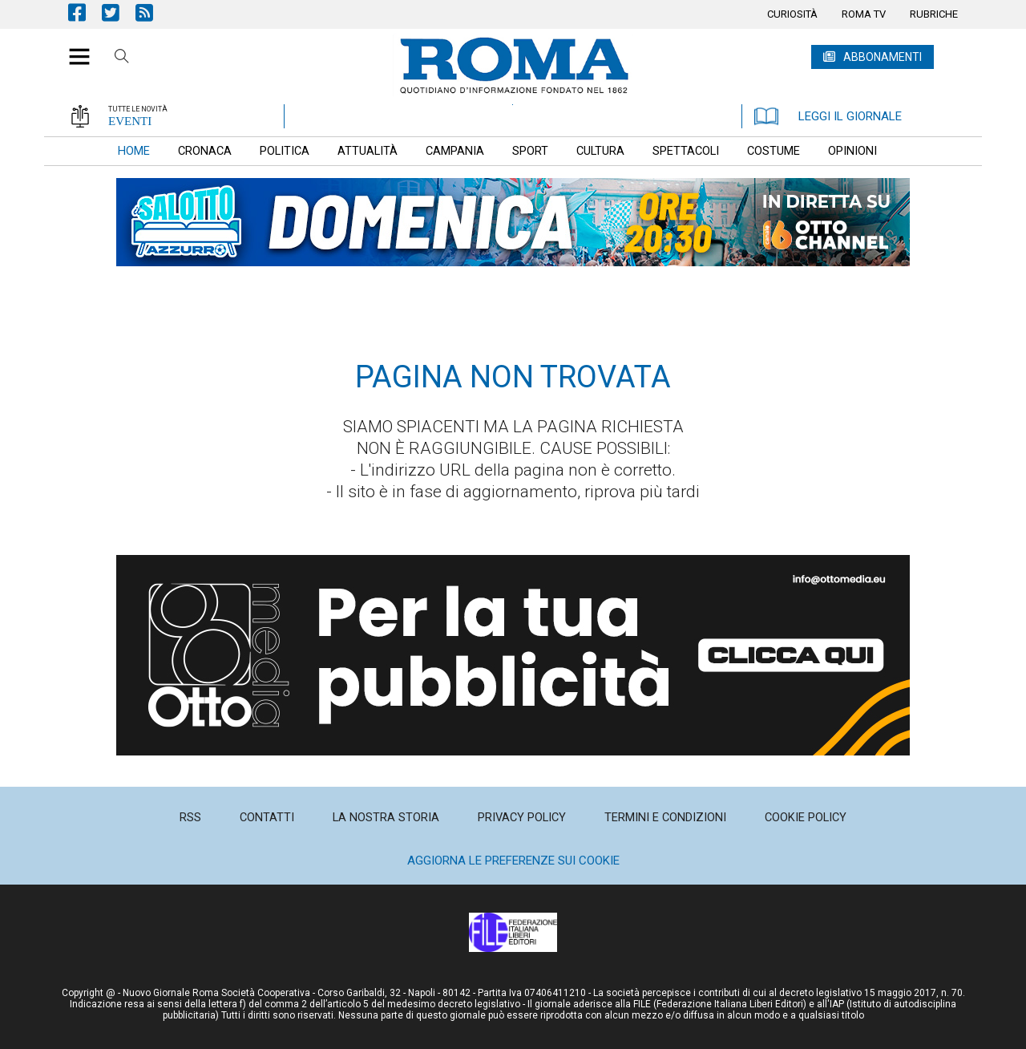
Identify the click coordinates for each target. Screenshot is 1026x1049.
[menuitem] (792, 14)
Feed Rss (152, 12)
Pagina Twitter (118, 12)
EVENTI (129, 121)
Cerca (122, 59)
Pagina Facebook (85, 12)
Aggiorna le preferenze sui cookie (513, 860)
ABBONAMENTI (882, 57)
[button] (73, 48)
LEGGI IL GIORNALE (828, 116)
